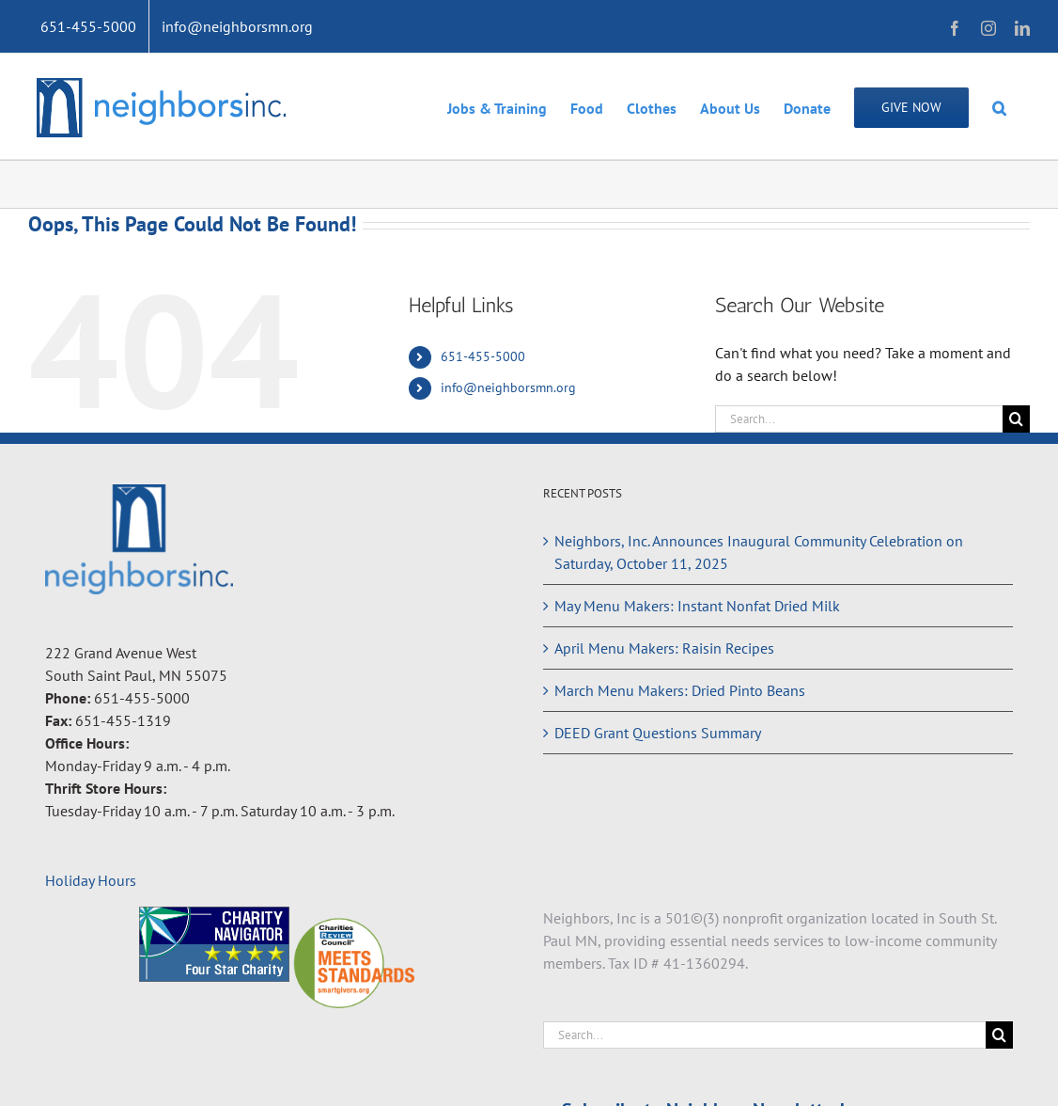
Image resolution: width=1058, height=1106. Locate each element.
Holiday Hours (90, 880)
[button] (999, 106)
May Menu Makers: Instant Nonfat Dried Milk (697, 605)
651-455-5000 (483, 356)
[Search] (1016, 419)
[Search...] (859, 419)
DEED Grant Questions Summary (657, 732)
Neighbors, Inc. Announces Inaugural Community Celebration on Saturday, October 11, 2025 (758, 552)
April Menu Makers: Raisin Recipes (664, 648)
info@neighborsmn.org (508, 387)
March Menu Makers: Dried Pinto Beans (679, 690)
